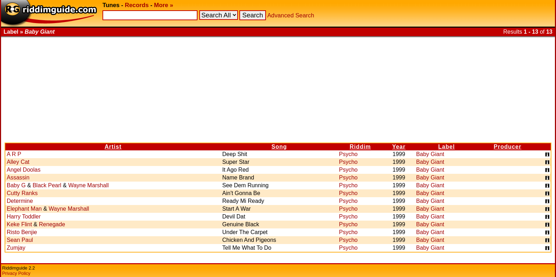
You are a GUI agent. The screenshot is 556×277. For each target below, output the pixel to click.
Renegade (52, 224)
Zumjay (16, 248)
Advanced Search (290, 15)
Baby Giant (430, 154)
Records (137, 5)
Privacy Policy (16, 273)
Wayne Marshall (88, 185)
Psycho (348, 154)
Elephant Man (24, 209)
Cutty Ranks (22, 193)
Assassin (18, 177)
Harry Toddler (24, 217)
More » (163, 5)
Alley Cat (18, 162)
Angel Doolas (23, 170)
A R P (14, 154)
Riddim (360, 147)
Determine (20, 201)
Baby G (16, 185)
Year (399, 147)
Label (446, 147)
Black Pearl (47, 185)
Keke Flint (19, 224)
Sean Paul (20, 240)
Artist (113, 147)
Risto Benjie (22, 232)
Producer (507, 147)
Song (279, 147)
